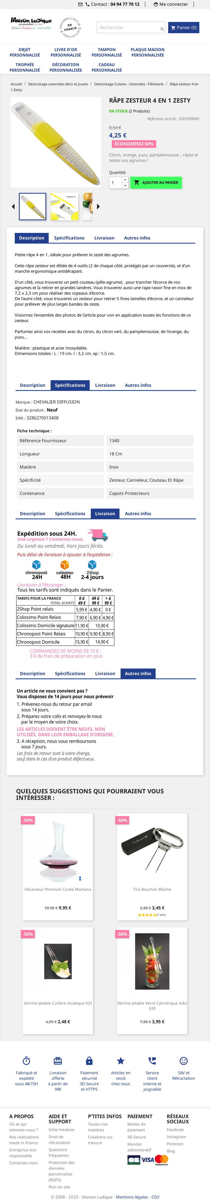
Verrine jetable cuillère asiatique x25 (58, 1003)
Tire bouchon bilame (152, 889)
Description (31, 238)
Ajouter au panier (156, 182)
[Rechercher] (131, 27)
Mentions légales (132, 1197)
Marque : (24, 402)
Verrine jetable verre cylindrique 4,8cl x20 (152, 1005)
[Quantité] (115, 183)
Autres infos (137, 238)
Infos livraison (62, 1129)
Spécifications (69, 238)
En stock (118, 111)
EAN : (20, 418)
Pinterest (175, 1143)
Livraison (104, 238)
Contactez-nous (23, 1162)
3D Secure (136, 1137)
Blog (171, 1151)
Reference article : (162, 118)
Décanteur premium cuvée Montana (58, 889)
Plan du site (59, 1186)
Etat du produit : (31, 410)
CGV (155, 1197)
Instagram (176, 1136)
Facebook (175, 1129)
